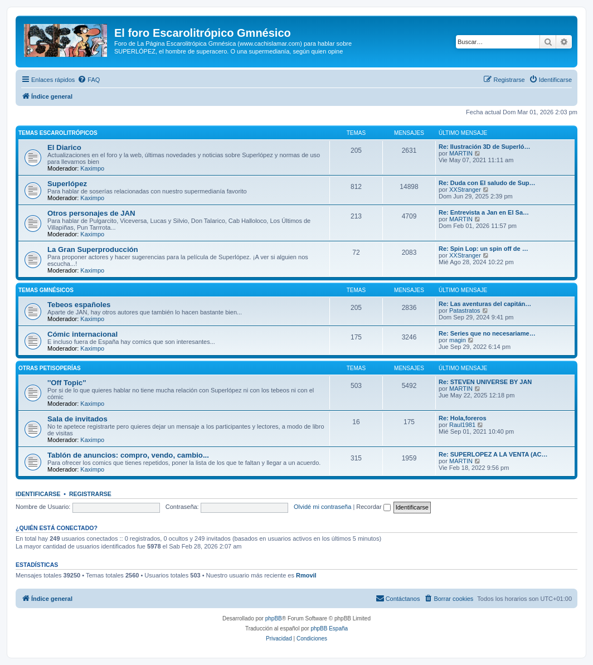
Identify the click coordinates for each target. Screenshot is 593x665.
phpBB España (329, 628)
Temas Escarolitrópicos (58, 133)
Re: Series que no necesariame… (487, 333)
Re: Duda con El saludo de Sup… (487, 182)
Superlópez (67, 183)
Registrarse (90, 494)
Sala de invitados (77, 419)
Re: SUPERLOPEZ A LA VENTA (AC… (493, 454)
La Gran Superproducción (92, 249)
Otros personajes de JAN (91, 213)
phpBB (273, 618)
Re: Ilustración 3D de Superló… (484, 146)
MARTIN (461, 153)
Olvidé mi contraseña (322, 506)
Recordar (373, 506)
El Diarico (64, 147)
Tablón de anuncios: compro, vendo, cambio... (128, 455)
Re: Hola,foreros (463, 418)
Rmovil (306, 575)
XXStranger (465, 189)
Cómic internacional (82, 334)
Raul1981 (462, 424)
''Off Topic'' (66, 382)
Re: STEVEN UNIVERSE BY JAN (485, 381)
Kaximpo (92, 168)
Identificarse (38, 494)
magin (457, 340)
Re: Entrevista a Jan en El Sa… (484, 212)
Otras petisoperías (49, 368)
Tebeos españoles (78, 304)
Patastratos (464, 310)
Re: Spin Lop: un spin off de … (483, 248)
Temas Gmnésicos (46, 290)
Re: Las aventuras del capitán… (485, 303)
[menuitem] (88, 79)
